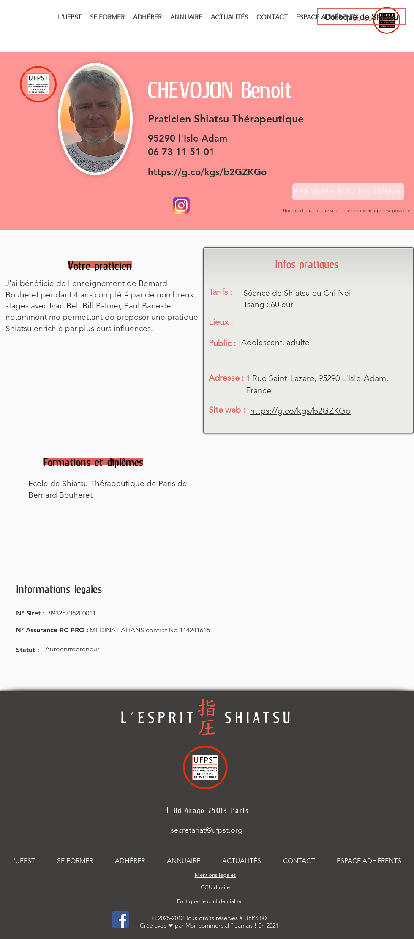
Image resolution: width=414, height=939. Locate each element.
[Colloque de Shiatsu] (361, 16)
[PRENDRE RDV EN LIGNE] (348, 191)
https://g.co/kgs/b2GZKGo (207, 172)
